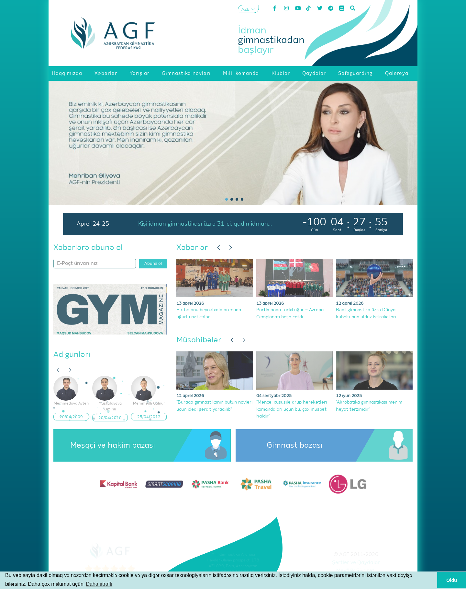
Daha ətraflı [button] (99, 584)
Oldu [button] (451, 580)
